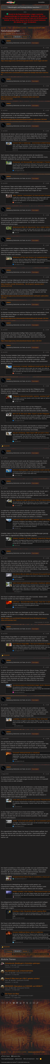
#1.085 (47, 183)
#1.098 (47, 705)
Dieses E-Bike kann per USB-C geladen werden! (22, 978)
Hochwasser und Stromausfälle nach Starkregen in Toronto (31, 162)
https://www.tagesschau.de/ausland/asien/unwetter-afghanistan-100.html (24, 119)
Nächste (26, 36)
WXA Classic (5, 1056)
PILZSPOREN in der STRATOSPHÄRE (19, 971)
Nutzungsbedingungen (7, 1059)
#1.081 (47, 47)
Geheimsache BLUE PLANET (23, 973)
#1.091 (47, 352)
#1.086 (47, 215)
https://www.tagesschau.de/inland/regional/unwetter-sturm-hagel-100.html (24, 61)
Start (37, 1059)
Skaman (7, 965)
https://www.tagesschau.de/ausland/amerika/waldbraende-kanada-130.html (24, 318)
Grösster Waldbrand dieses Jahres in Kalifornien (28, 932)
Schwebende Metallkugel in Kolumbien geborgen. (22, 963)
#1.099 (47, 738)
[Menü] (3, 2)
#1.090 (47, 329)
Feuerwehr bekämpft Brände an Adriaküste (26, 752)
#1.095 (47, 558)
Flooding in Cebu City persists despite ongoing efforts (29, 911)
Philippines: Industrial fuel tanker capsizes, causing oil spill (31, 396)
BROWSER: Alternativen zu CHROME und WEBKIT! (24, 986)
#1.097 (47, 667)
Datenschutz (18, 1059)
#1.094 (47, 488)
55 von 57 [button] (17, 36)
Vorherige (8, 36)
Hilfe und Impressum (29, 1059)
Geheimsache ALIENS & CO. (24, 965)
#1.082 (47, 86)
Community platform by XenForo (15, 1062)
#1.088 (47, 277)
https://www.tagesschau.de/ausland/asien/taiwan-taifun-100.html (21, 341)
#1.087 (47, 245)
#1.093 (47, 458)
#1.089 (47, 309)
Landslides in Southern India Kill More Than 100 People (30, 719)
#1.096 (47, 633)
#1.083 (47, 110)
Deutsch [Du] (15, 1056)
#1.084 (47, 131)
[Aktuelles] (47, 2)
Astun (6, 973)
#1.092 (47, 386)
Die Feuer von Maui (12, 994)
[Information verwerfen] (47, 7)
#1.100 (47, 774)
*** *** (24, 7)
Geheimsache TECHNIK (23, 980)
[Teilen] (43, 48)
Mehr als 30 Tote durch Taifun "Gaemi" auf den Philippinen (31, 413)
